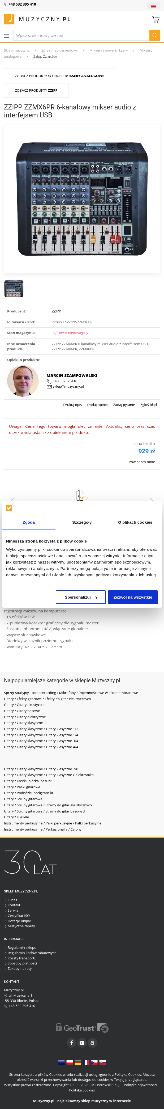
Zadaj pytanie (123, 404)
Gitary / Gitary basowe (22, 710)
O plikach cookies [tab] (135, 522)
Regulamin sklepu (20, 947)
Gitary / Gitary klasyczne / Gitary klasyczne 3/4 (41, 740)
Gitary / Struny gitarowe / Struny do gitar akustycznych (48, 805)
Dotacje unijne (17, 920)
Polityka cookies (82, 1090)
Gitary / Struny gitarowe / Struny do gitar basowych (45, 811)
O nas (10, 900)
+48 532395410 (62, 381)
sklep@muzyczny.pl (65, 386)
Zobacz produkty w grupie (59, 75)
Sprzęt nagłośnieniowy (59, 50)
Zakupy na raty (18, 968)
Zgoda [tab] (29, 522)
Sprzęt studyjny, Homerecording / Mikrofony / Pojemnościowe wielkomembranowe (71, 692)
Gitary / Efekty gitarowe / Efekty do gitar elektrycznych (47, 698)
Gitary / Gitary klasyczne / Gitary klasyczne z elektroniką (49, 774)
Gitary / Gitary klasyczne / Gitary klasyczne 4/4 (41, 746)
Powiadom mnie (142, 461)
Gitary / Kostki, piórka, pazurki (28, 780)
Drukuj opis (72, 404)
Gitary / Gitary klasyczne (23, 722)
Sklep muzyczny (16, 50)
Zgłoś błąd (148, 404)
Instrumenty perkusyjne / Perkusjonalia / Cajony (42, 829)
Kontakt (12, 905)
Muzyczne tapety (19, 926)
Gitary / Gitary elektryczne (25, 716)
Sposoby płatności (20, 963)
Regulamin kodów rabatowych (30, 952)
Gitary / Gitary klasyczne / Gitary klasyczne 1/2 (41, 728)
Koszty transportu (20, 958)
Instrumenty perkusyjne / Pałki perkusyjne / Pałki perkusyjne (52, 823)
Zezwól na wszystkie (133, 597)
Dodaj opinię (97, 404)
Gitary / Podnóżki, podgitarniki (28, 792)
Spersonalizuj (81, 597)
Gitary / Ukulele (16, 817)
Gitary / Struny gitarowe (23, 799)
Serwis (11, 910)
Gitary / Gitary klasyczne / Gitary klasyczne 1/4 (41, 735)
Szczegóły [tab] (82, 522)
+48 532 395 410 (19, 1005)
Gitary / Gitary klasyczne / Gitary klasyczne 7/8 (41, 769)
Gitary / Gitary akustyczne (24, 704)
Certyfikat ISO (17, 915)
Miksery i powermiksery (108, 50)
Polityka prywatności (140, 1084)
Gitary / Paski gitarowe (22, 787)
